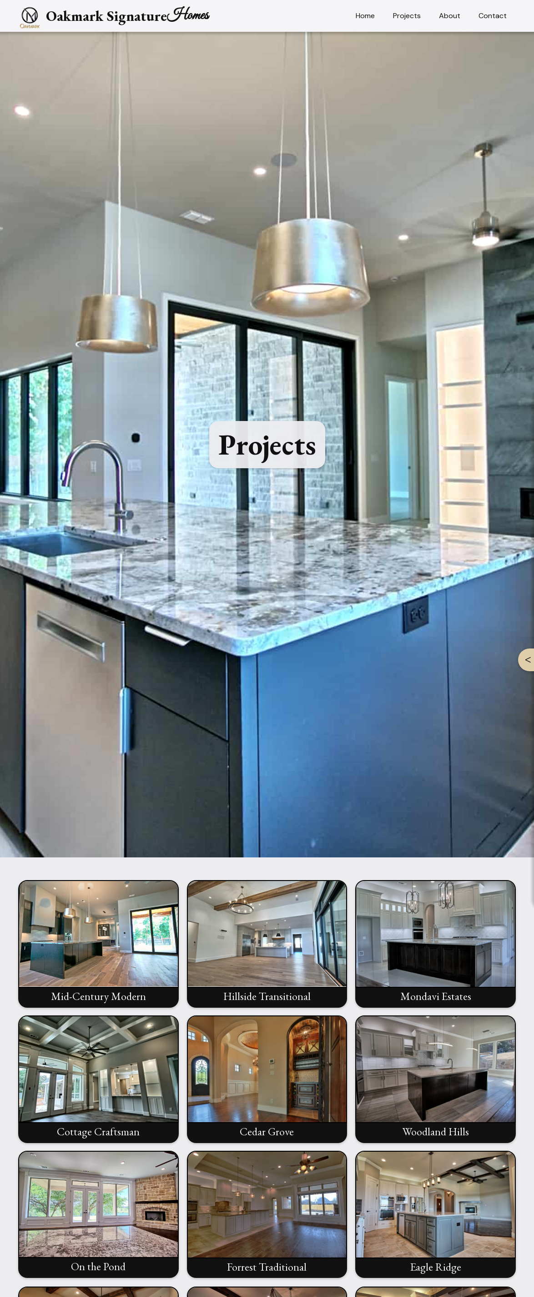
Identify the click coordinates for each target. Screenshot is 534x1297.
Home (365, 15)
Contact (493, 15)
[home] (113, 15)
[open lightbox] (98, 947)
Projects (407, 15)
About (449, 15)
